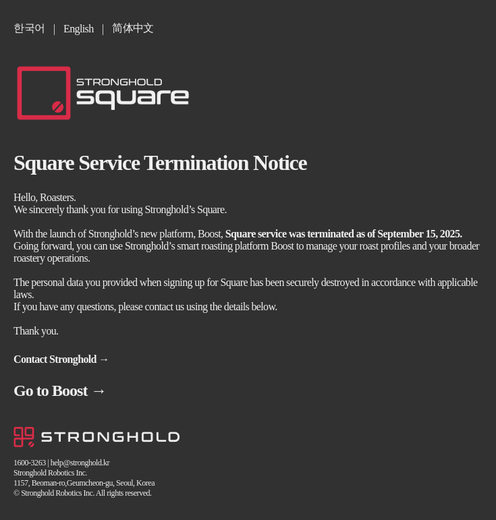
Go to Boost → (60, 390)
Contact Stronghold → (61, 359)
